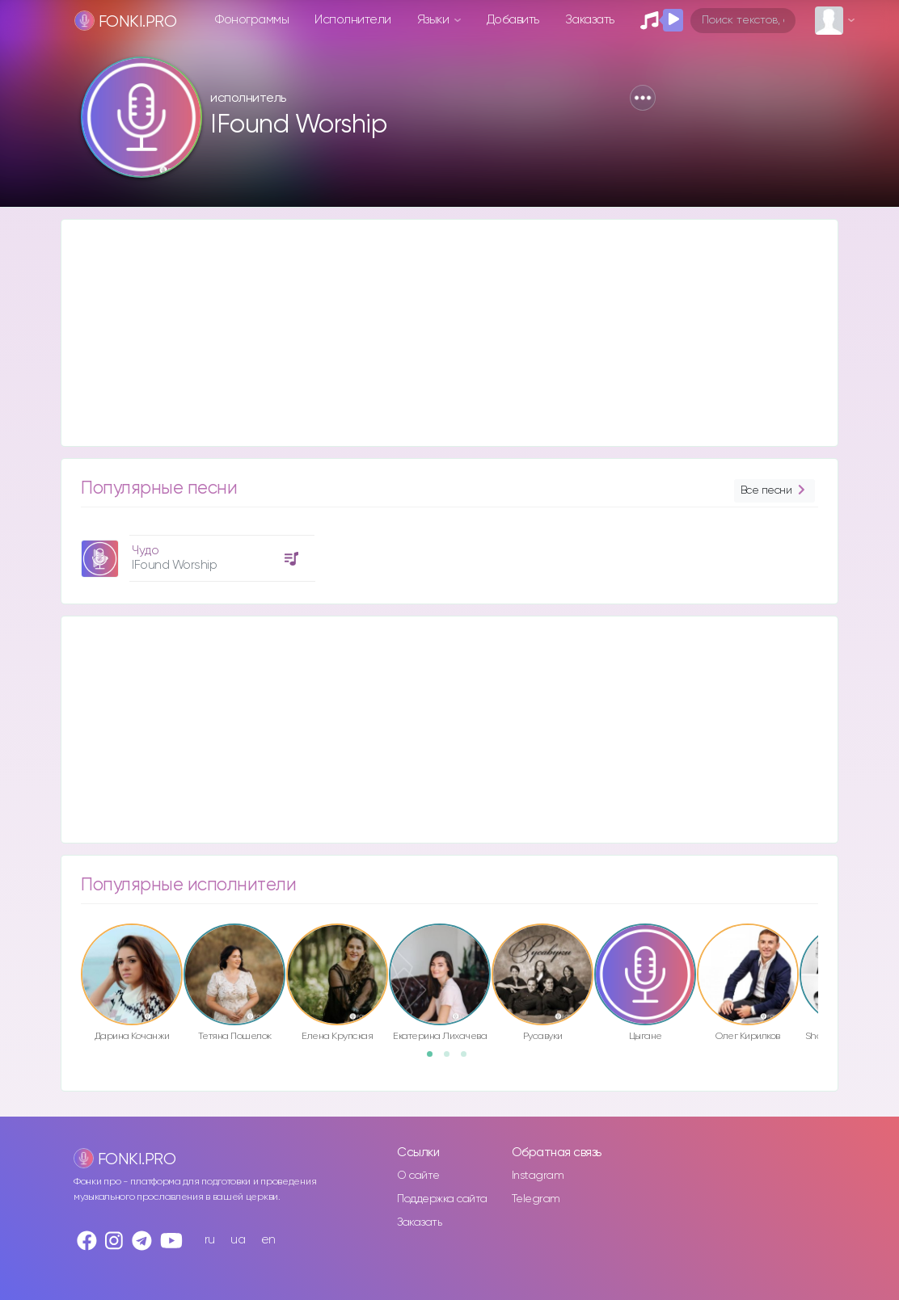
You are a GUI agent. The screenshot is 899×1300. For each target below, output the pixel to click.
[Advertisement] (449, 333)
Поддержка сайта (442, 1199)
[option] (196, 552)
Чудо (145, 551)
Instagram (538, 1175)
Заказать (589, 20)
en (268, 1240)
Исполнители (352, 20)
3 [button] (469, 1059)
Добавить (513, 20)
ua (237, 1240)
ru (210, 1240)
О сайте (418, 1175)
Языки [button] (434, 20)
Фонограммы (252, 20)
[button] (643, 98)
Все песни (774, 490)
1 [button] (435, 1059)
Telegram (536, 1199)
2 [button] (452, 1059)
